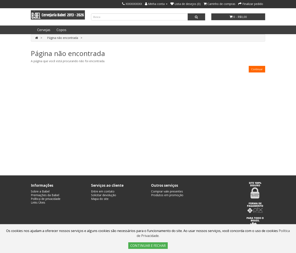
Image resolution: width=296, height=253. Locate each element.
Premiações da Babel (45, 195)
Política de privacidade (45, 199)
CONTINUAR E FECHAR (148, 245)
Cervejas (43, 30)
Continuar (257, 69)
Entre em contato (102, 191)
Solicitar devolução (103, 195)
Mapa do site (100, 199)
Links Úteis (38, 202)
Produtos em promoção (167, 195)
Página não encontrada (62, 38)
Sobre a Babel (40, 191)
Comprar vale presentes (167, 191)
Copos (61, 30)
